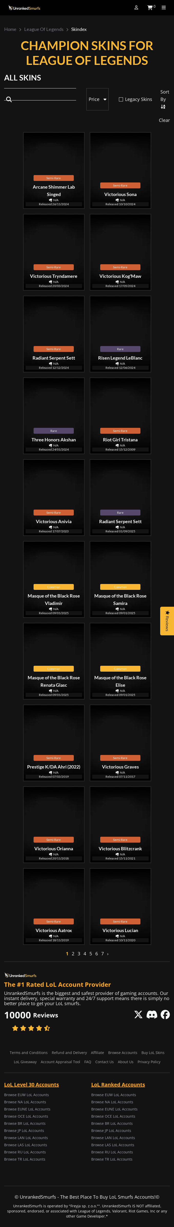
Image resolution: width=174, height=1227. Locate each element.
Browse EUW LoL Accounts (26, 1094)
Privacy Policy (149, 1061)
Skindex (79, 29)
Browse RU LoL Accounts (25, 1152)
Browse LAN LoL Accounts (26, 1137)
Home (10, 29)
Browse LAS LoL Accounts (25, 1144)
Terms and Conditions (29, 1052)
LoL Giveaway (25, 1061)
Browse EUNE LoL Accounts (27, 1109)
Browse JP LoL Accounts (24, 1130)
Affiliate (97, 1052)
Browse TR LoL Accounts (24, 1159)
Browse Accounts (122, 1052)
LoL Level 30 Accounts (31, 1084)
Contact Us (104, 1061)
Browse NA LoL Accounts (25, 1101)
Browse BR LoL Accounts (25, 1123)
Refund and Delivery (69, 1052)
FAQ (87, 1061)
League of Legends (44, 29)
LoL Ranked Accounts (118, 1084)
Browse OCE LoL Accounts (26, 1116)
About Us (126, 1061)
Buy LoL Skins (153, 1052)
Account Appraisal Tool (60, 1061)
